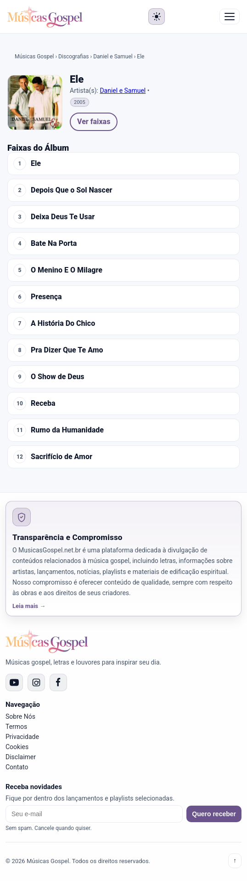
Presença (46, 297)
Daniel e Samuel (113, 56)
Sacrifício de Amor (61, 456)
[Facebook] (58, 682)
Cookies (17, 746)
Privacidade (22, 736)
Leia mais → (28, 606)
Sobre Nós (20, 716)
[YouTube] (14, 682)
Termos (16, 726)
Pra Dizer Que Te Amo (67, 350)
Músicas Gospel (34, 56)
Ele (36, 163)
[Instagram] (36, 682)
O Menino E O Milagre (66, 270)
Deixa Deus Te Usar (63, 217)
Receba (43, 403)
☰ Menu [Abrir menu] (230, 16)
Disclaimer (21, 757)
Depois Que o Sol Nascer (71, 190)
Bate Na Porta (54, 243)
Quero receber (214, 814)
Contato (17, 767)
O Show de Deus (57, 377)
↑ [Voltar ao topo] (234, 860)
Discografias (73, 56)
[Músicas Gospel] (45, 17)
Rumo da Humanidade (67, 430)
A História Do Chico (63, 323)
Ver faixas (93, 121)
